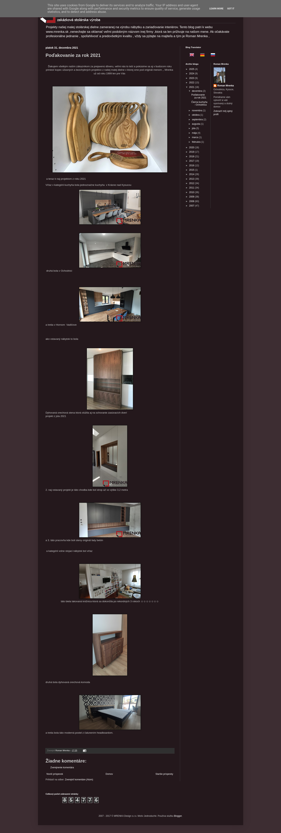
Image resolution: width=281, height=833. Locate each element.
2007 (192, 205)
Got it (230, 8)
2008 (192, 201)
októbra (196, 115)
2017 (192, 161)
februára (196, 142)
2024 (192, 73)
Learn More (216, 8)
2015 (192, 170)
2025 (192, 69)
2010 (192, 192)
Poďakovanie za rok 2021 (198, 96)
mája (194, 133)
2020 (192, 147)
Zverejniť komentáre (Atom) (79, 779)
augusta (196, 124)
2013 (192, 179)
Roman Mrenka (225, 85)
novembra (197, 110)
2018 (192, 156)
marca (195, 137)
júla (194, 128)
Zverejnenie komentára (62, 767)
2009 (192, 196)
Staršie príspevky (164, 774)
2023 (192, 78)
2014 (192, 174)
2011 (192, 187)
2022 (192, 82)
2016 (192, 165)
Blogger (178, 816)
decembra (197, 91)
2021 (192, 87)
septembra (197, 119)
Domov (109, 774)
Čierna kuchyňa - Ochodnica (199, 103)
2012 (192, 183)
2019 (192, 152)
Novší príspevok (55, 774)
